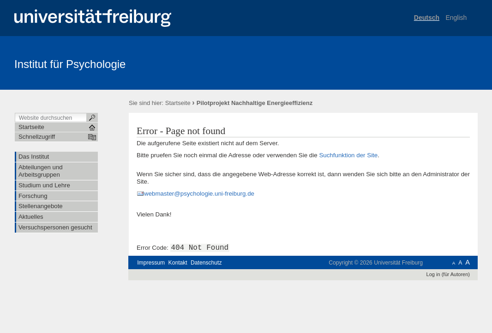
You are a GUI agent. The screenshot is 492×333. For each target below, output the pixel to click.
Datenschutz (206, 262)
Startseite (178, 102)
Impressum (151, 262)
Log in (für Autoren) (448, 274)
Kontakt (177, 262)
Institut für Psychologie (70, 64)
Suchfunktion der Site (348, 155)
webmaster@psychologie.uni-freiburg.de (199, 193)
